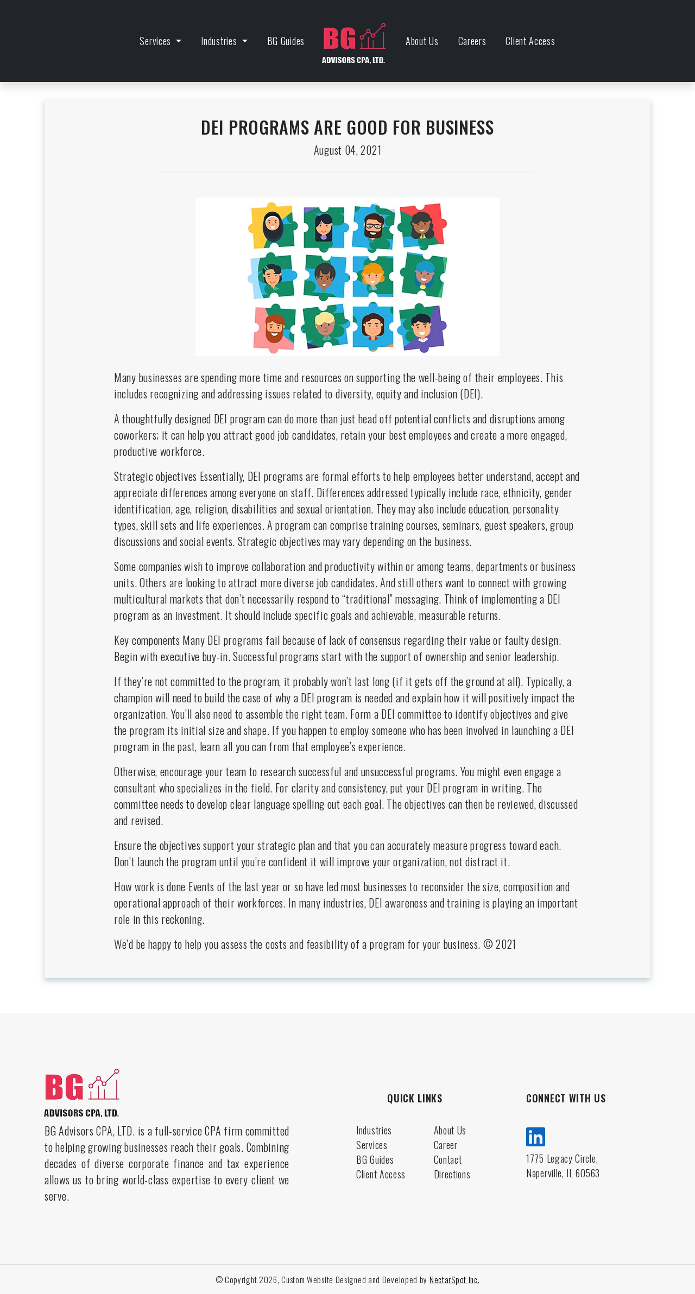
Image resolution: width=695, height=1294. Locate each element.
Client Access (530, 41)
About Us (422, 41)
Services (156, 41)
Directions (452, 1174)
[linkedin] (536, 1135)
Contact (448, 1159)
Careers (472, 41)
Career (446, 1145)
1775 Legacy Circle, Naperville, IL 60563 (563, 1165)
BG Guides (286, 41)
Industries (220, 41)
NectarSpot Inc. (454, 1279)
